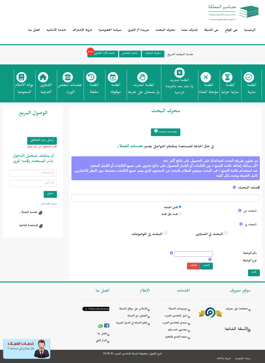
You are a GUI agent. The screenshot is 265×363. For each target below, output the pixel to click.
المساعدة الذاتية (28, 226)
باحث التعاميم (130, 53)
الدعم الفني (101, 341)
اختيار (207, 265)
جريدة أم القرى (138, 30)
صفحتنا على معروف (236, 309)
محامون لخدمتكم (178, 330)
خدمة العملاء (28, 213)
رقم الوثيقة (250, 253)
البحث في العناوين (209, 235)
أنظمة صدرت (143, 89)
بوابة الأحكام (24, 89)
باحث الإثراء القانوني (101, 54)
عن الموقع (231, 30)
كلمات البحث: (249, 188)
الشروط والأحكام (224, 358)
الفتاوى (46, 89)
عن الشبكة (211, 30)
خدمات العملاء (130, 147)
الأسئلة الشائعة (236, 329)
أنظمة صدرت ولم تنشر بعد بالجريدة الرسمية (179, 87)
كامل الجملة (171, 208)
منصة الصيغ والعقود (176, 337)
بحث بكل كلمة (169, 215)
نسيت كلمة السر (49, 204)
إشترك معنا (190, 30)
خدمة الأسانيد (56, 30)
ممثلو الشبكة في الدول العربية (131, 323)
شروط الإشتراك (82, 30)
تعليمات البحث (165, 131)
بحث (254, 272)
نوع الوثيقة (250, 261)
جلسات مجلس (70, 89)
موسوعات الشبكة (178, 309)
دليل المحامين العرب (176, 316)
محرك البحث (165, 30)
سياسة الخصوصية (110, 30)
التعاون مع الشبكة (137, 316)
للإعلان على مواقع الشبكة (133, 309)
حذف (193, 265)
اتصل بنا (34, 30)
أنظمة (251, 89)
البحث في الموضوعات (147, 235)
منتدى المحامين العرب (175, 323)
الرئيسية (249, 30)
